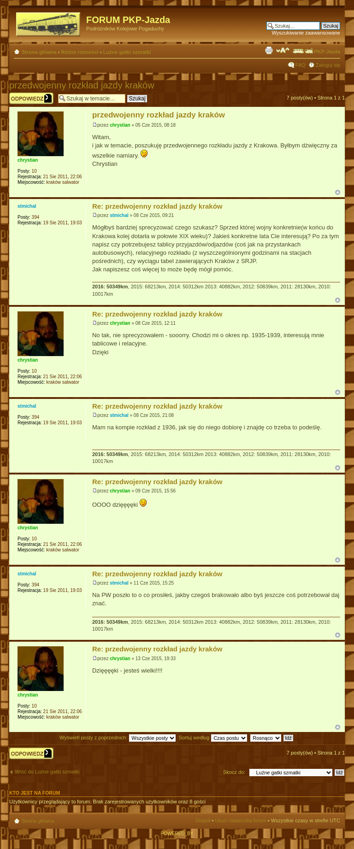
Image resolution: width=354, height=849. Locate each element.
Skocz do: (234, 772)
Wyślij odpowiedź (31, 98)
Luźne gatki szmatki (127, 52)
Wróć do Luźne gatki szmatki (47, 771)
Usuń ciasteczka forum (240, 820)
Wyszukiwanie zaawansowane (306, 32)
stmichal (119, 215)
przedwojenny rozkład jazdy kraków (81, 85)
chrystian (120, 125)
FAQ (300, 65)
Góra (337, 192)
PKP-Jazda (316, 51)
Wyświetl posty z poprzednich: (117, 737)
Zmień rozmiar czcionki (282, 50)
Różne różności (80, 52)
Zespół (202, 820)
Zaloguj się (328, 65)
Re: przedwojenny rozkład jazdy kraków (157, 206)
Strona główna (39, 52)
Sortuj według (213, 737)
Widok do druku (269, 50)
